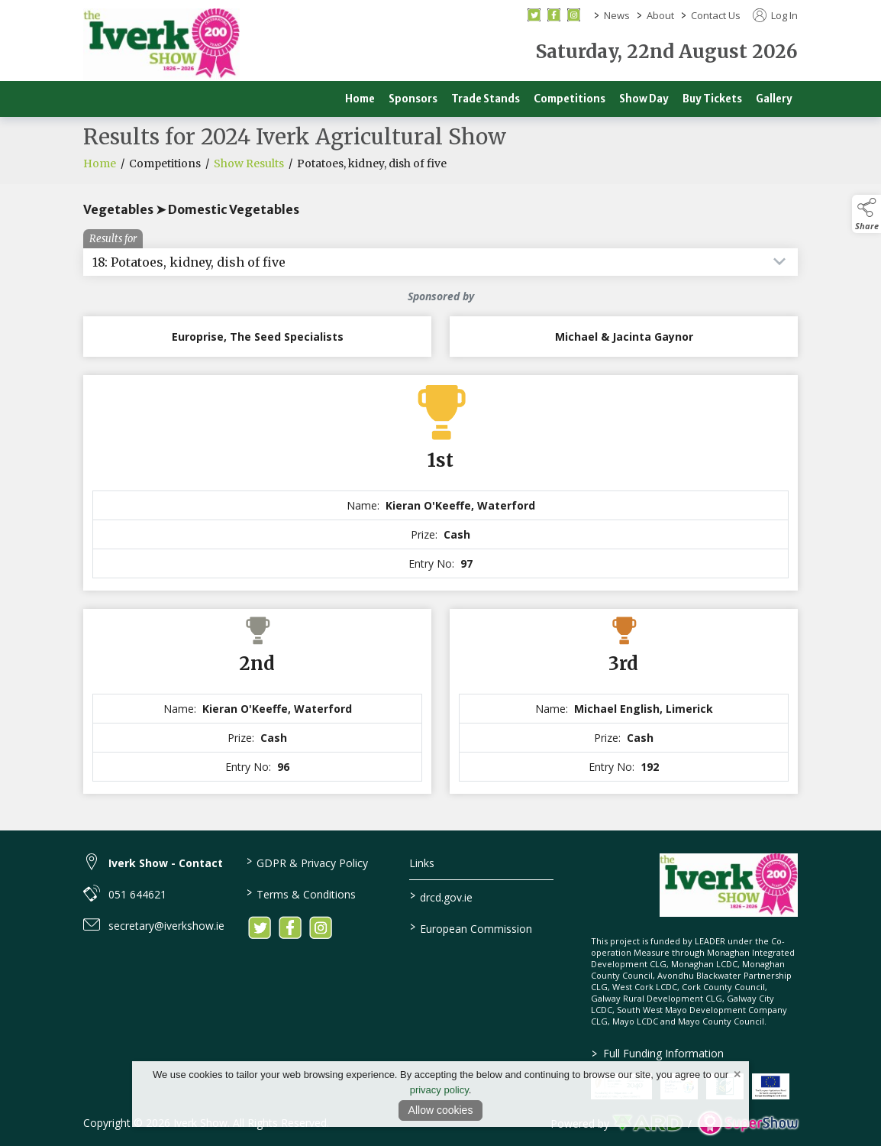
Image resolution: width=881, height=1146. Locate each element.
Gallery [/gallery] (774, 98)
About (660, 15)
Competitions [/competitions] (569, 98)
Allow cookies (440, 1110)
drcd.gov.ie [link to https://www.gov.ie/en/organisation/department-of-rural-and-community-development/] (440, 896)
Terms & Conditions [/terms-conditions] (301, 893)
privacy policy (439, 1090)
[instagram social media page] (573, 14)
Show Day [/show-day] (644, 98)
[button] (866, 214)
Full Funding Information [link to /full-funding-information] (657, 1053)
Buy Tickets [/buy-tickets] (712, 98)
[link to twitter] (259, 927)
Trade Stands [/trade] (485, 98)
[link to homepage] (161, 44)
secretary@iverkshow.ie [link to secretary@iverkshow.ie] (166, 925)
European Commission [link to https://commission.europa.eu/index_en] (470, 927)
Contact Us (716, 15)
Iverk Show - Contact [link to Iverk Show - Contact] (165, 863)
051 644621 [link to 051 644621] (137, 894)
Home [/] (360, 98)
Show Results (249, 168)
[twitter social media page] (534, 14)
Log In (775, 15)
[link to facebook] (290, 927)
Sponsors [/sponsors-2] (413, 98)
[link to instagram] (320, 927)
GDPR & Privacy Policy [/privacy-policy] (307, 861)
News (617, 15)
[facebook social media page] (553, 14)
